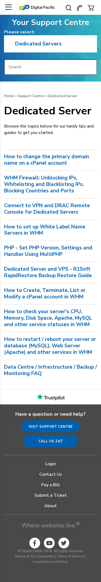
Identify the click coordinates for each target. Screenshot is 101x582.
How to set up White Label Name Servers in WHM (44, 230)
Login (50, 464)
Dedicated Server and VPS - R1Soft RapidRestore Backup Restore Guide (48, 272)
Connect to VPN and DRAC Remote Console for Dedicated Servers (47, 209)
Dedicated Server (62, 96)
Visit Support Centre (51, 426)
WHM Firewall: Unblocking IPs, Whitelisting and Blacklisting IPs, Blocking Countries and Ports (44, 184)
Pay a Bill (50, 485)
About (50, 506)
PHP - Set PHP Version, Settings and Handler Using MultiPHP (48, 251)
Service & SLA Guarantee (34, 556)
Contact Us (50, 474)
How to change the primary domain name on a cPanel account (46, 160)
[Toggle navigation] (8, 7)
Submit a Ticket (50, 495)
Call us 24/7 (51, 441)
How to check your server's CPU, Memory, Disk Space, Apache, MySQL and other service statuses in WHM (48, 318)
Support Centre (31, 96)
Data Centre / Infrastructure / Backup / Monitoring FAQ (50, 370)
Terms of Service (70, 556)
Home (9, 96)
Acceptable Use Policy (50, 561)
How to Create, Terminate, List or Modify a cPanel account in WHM (44, 293)
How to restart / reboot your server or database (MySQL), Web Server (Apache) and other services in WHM (50, 346)
